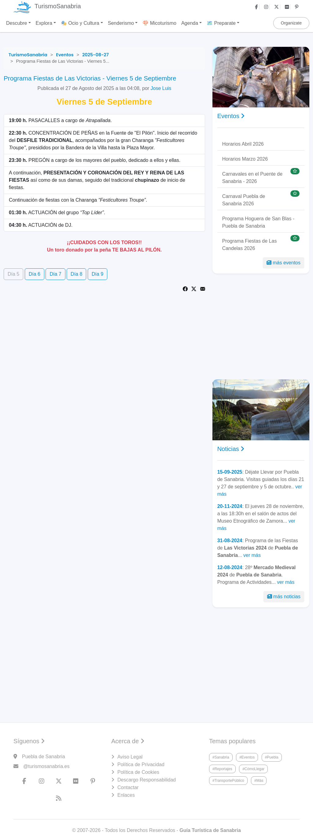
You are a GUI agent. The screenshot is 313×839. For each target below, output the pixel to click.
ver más (252, 555)
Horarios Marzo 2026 (245, 159)
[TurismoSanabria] (28, 55)
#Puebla (271, 757)
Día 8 (76, 274)
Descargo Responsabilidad (146, 779)
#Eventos (247, 757)
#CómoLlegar (253, 769)
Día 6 (34, 274)
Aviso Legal (129, 756)
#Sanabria (220, 757)
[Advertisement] (260, 326)
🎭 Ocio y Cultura (80, 23)
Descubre (16, 23)
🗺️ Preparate (221, 23)
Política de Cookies (138, 772)
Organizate (291, 23)
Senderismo (121, 23)
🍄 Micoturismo (159, 23)
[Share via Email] (202, 288)
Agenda (189, 23)
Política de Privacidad (140, 764)
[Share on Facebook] (185, 288)
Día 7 (55, 274)
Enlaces (126, 795)
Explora (44, 23)
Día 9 (97, 274)
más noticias (283, 596)
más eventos (283, 262)
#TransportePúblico (228, 780)
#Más (258, 780)
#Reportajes (222, 769)
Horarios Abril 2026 (243, 144)
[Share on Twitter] (193, 288)
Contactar (127, 787)
